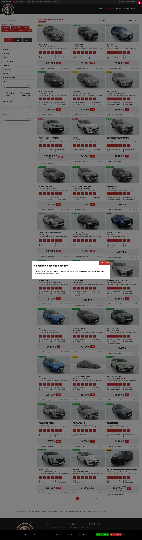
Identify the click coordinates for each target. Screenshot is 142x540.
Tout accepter (102, 535)
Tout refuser (116, 535)
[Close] (139, 2)
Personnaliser (127, 535)
